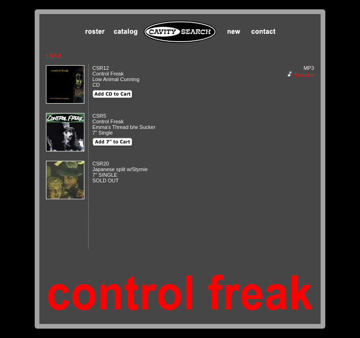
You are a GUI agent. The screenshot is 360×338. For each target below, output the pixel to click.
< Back (53, 55)
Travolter (304, 74)
